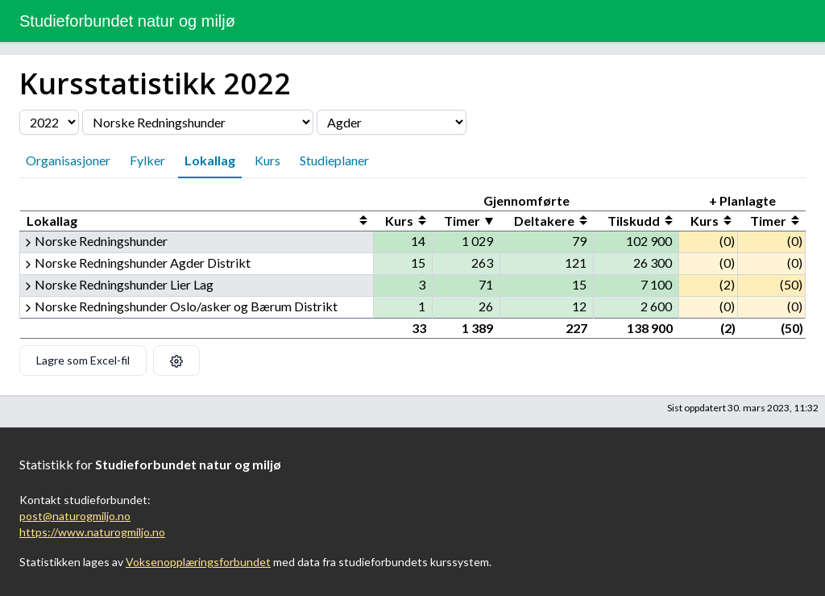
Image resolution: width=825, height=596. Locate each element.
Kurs (267, 160)
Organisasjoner (68, 160)
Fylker (147, 160)
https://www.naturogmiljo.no (92, 532)
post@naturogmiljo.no (75, 516)
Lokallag (209, 160)
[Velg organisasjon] (197, 122)
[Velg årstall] (49, 122)
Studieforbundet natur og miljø (127, 21)
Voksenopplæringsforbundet (198, 562)
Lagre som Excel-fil (83, 360)
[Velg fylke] (391, 122)
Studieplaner (334, 160)
